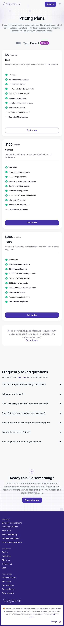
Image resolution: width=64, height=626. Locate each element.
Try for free (32, 130)
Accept (53, 621)
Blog (4, 568)
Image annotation (10, 527)
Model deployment (10, 538)
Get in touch (32, 340)
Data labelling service (12, 542)
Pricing (5, 552)
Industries (6, 556)
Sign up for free (32, 500)
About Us (6, 560)
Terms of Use (8, 585)
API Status (6, 581)
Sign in (50, 4)
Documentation (9, 577)
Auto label (6, 531)
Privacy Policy (8, 589)
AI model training (9, 534)
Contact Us (7, 564)
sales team (23, 377)
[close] (60, 622)
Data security (8, 593)
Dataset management (12, 523)
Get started (32, 222)
